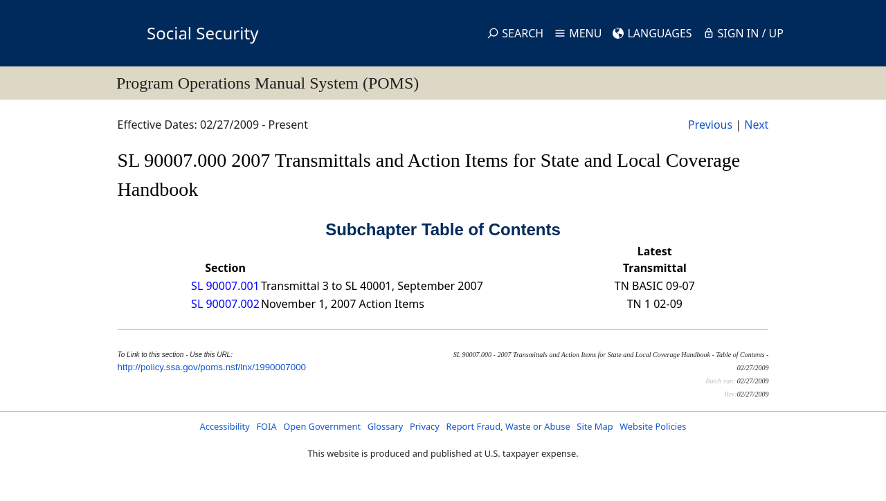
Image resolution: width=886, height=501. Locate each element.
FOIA (266, 426)
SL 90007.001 (225, 285)
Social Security (202, 32)
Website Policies (653, 426)
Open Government (322, 426)
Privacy (425, 426)
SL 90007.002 (225, 303)
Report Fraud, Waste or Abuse (508, 426)
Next (756, 124)
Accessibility (225, 426)
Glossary (386, 426)
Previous (710, 124)
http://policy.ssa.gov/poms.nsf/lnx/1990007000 (212, 367)
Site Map (595, 426)
